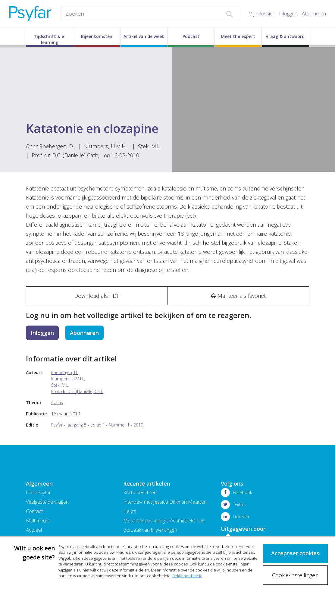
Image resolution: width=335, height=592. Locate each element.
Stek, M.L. (149, 146)
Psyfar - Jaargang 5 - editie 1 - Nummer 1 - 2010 (97, 425)
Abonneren (314, 13)
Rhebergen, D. (56, 146)
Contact (34, 511)
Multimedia (37, 520)
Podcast (191, 36)
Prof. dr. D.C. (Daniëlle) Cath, (65, 155)
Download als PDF (96, 295)
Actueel (34, 530)
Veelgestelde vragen (47, 502)
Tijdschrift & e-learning (50, 39)
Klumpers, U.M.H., (106, 146)
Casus (57, 402)
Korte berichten (140, 492)
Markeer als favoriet (238, 295)
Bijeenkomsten (96, 36)
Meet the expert (238, 36)
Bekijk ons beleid (187, 576)
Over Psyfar (38, 492)
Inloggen (288, 13)
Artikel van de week (144, 36)
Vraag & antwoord (285, 36)
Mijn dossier (261, 13)
